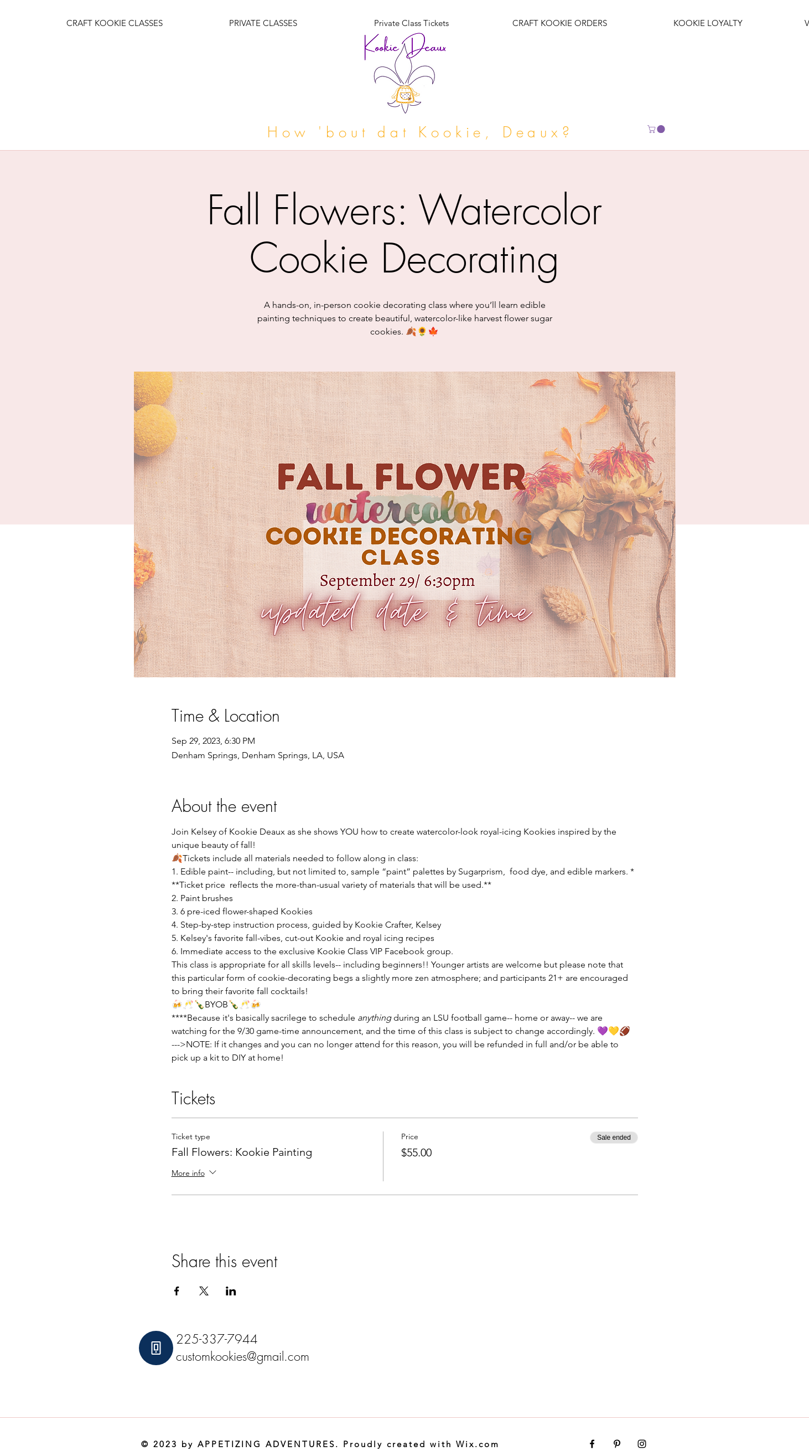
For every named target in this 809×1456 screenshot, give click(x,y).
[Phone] (156, 1348)
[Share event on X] (204, 1291)
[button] (657, 129)
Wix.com (478, 1444)
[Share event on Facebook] (177, 1291)
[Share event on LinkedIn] (231, 1291)
